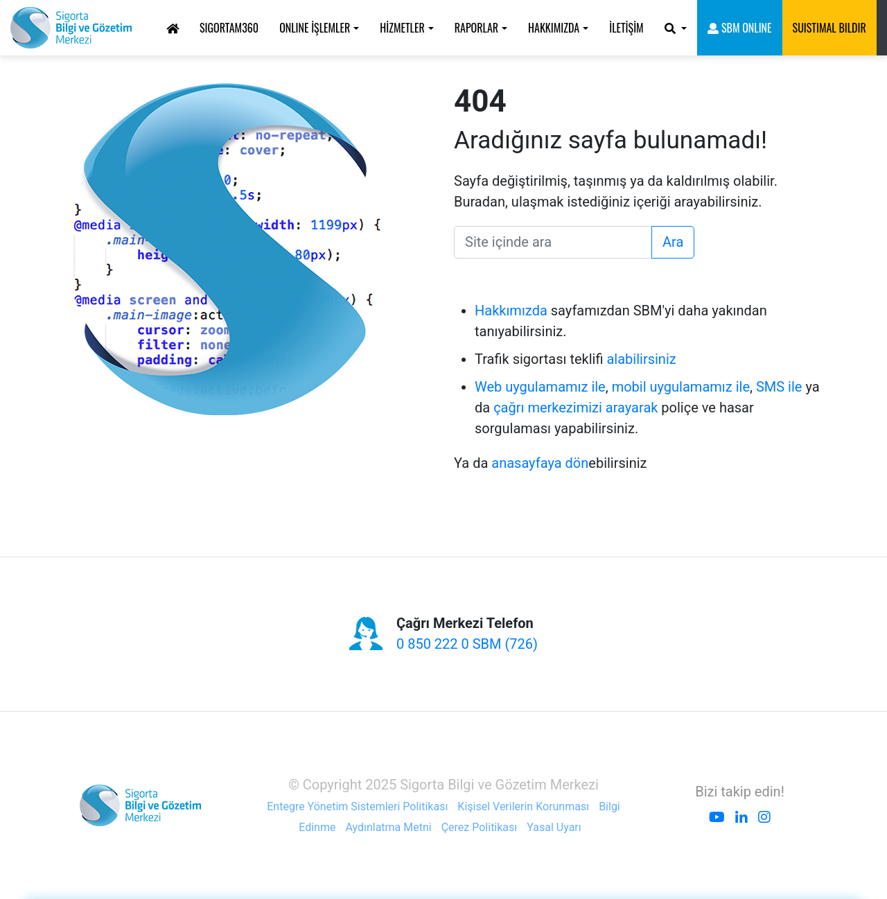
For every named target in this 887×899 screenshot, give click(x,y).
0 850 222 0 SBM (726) (467, 644)
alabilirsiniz (641, 359)
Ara (672, 242)
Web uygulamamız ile (540, 386)
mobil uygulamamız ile (681, 386)
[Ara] (553, 242)
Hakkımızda (511, 310)
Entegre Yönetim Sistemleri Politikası (357, 806)
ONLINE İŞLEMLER (314, 27)
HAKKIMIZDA (553, 27)
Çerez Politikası (479, 827)
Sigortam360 (229, 27)
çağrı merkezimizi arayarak (575, 407)
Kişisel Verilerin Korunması (523, 806)
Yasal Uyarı (554, 827)
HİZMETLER (402, 27)
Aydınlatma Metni (388, 827)
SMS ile (779, 386)
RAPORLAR (476, 27)
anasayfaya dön (539, 463)
